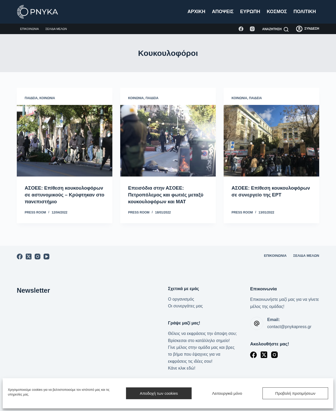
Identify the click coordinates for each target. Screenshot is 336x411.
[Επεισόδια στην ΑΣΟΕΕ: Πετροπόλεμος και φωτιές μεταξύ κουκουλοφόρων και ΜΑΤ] (168, 141)
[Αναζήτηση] (275, 29)
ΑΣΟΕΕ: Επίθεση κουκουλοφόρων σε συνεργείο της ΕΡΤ (270, 194)
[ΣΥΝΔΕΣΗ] (307, 29)
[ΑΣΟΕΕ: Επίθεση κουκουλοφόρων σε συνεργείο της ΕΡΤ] (271, 141)
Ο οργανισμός (181, 299)
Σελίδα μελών (56, 28)
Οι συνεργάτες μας (185, 306)
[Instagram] (252, 28)
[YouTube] (46, 256)
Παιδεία (31, 98)
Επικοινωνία (29, 28)
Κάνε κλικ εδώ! (181, 368)
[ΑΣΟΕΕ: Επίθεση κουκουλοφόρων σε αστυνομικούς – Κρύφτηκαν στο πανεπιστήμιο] (64, 141)
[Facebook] (241, 28)
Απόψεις (222, 11)
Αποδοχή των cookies (159, 393)
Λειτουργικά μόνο (227, 393)
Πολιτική (304, 11)
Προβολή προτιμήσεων (295, 393)
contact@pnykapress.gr (289, 326)
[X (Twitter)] (29, 256)
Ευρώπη (250, 11)
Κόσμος (277, 11)
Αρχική (196, 11)
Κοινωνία (47, 98)
